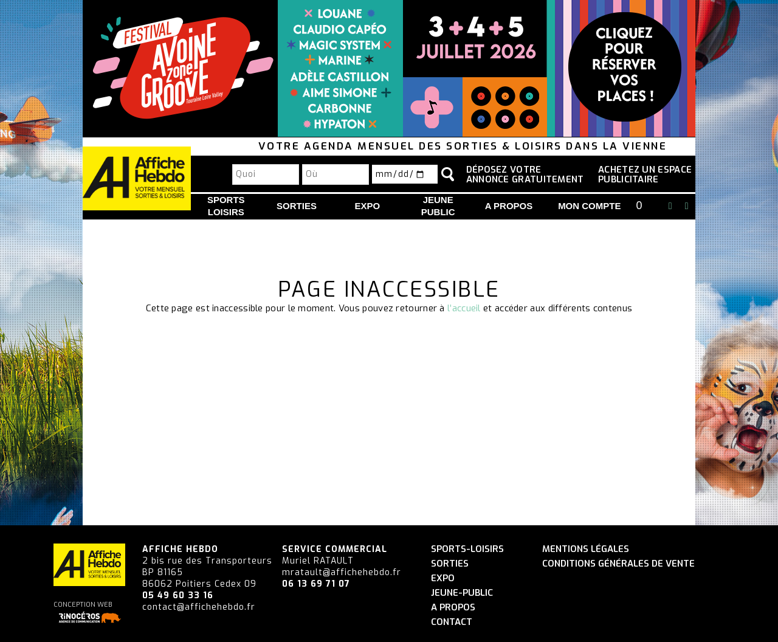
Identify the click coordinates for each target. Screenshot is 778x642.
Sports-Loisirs (467, 549)
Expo (367, 206)
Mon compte (589, 206)
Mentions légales (585, 549)
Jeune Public (438, 206)
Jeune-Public (462, 593)
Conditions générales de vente (618, 564)
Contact (451, 622)
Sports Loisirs (226, 206)
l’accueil (464, 308)
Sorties (297, 206)
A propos (509, 206)
